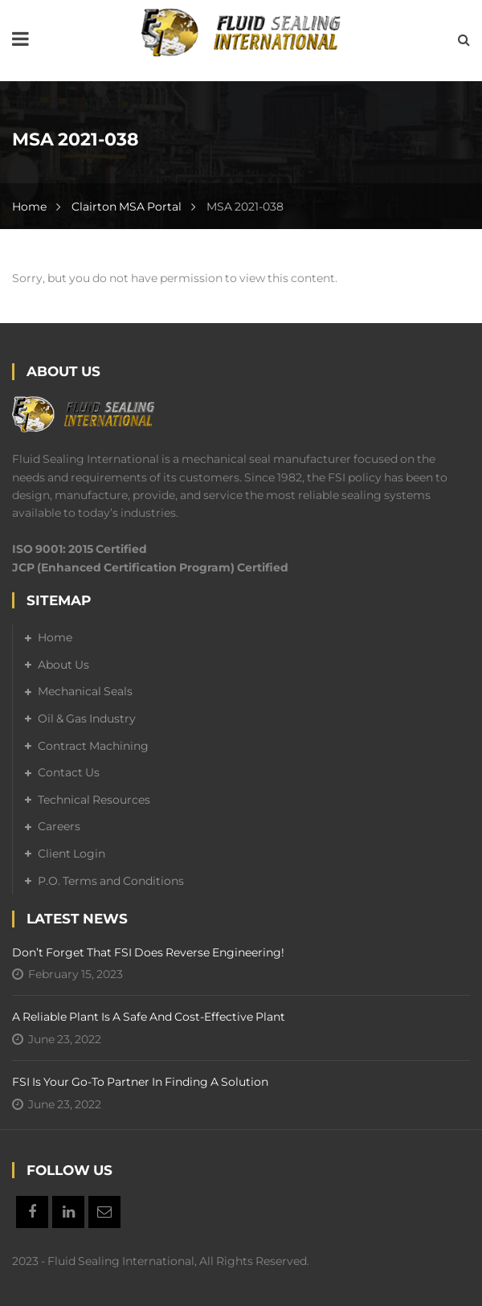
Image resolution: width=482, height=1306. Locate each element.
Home (29, 206)
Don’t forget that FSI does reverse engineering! (148, 952)
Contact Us (69, 772)
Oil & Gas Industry (87, 718)
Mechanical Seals (85, 691)
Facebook (32, 1212)
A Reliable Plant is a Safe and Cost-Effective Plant (148, 1016)
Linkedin (68, 1212)
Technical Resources (94, 799)
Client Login (71, 853)
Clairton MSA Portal (126, 206)
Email (104, 1212)
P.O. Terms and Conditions (111, 881)
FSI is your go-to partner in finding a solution (140, 1082)
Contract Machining (93, 746)
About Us (63, 664)
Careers (59, 826)
